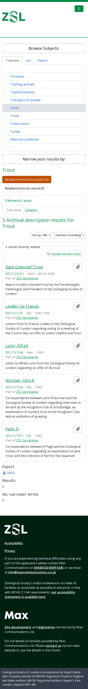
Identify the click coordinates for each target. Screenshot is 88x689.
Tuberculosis (19, 124)
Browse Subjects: (44, 48)
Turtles (15, 131)
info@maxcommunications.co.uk (32, 572)
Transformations (22, 92)
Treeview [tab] (12, 60)
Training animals (22, 84)
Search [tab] (43, 60)
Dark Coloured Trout (24, 267)
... (11, 68)
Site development (18, 627)
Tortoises (17, 76)
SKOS (8, 473)
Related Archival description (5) (27, 179)
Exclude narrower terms (64, 254)
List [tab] (28, 60)
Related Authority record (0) (24, 188)
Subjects (31, 210)
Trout (14, 108)
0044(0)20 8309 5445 (49, 568)
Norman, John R (20, 380)
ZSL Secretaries (27, 278)
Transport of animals (25, 100)
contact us (53, 646)
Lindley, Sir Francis (22, 306)
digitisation (46, 627)
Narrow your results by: (44, 159)
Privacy (10, 551)
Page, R (12, 429)
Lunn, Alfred (17, 345)
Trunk (14, 116)
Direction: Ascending (69, 235)
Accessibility (14, 543)
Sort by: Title (40, 235)
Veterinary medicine (24, 139)
